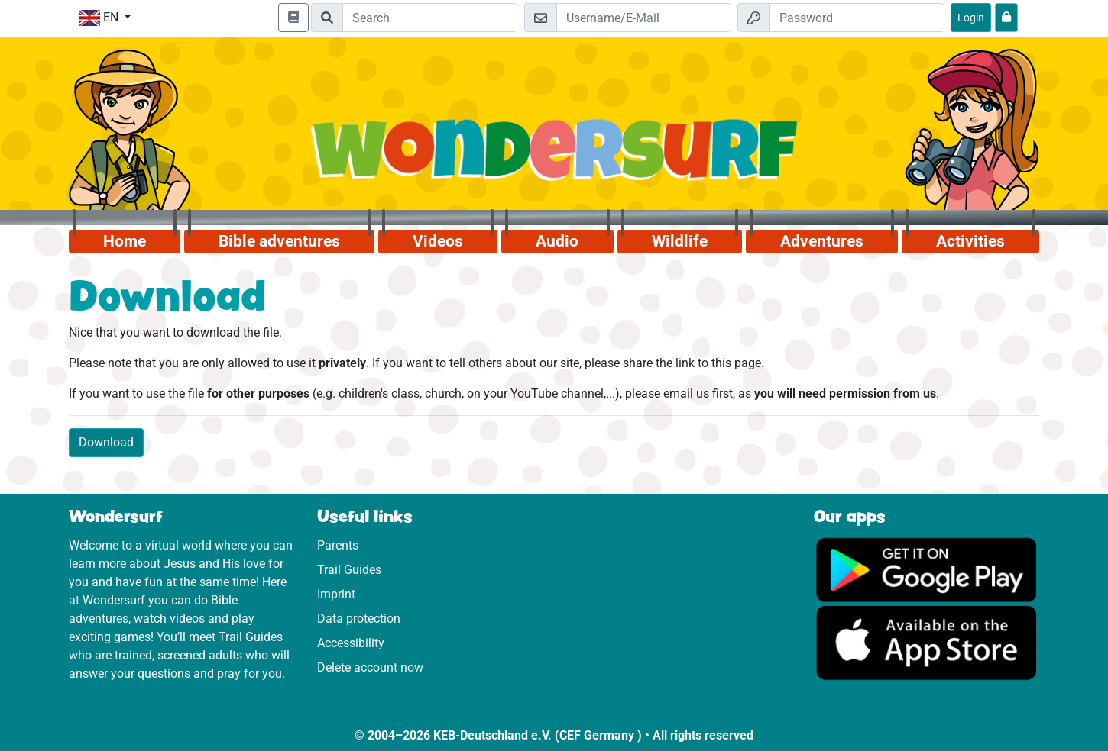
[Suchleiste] (429, 17)
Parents (337, 545)
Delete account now (370, 667)
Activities (970, 241)
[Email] (643, 17)
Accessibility (350, 643)
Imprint (336, 594)
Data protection (358, 618)
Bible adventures (279, 241)
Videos (438, 241)
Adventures (821, 241)
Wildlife (680, 241)
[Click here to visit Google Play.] (926, 569)
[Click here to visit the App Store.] (926, 642)
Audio (557, 241)
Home (124, 241)
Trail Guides (349, 569)
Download (106, 442)
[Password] (856, 17)
